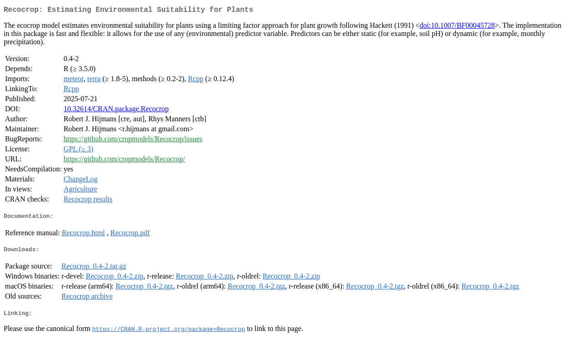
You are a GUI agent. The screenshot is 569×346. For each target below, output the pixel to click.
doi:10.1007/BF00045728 (457, 27)
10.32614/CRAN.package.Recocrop (116, 110)
